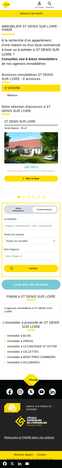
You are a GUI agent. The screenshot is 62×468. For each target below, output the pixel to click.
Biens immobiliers (18, 209)
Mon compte (39, 7)
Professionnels (44, 209)
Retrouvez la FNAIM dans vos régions (29, 437)
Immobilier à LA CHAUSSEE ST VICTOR (32, 346)
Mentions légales (23, 454)
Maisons (12, 95)
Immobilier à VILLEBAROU (23, 362)
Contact (41, 454)
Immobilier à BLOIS (19, 335)
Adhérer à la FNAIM (31, 13)
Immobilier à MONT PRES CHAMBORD (31, 357)
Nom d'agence (11, 249)
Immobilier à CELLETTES (23, 351)
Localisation (10, 219)
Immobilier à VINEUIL (20, 341)
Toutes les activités (14, 234)
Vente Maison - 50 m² (15, 128)
